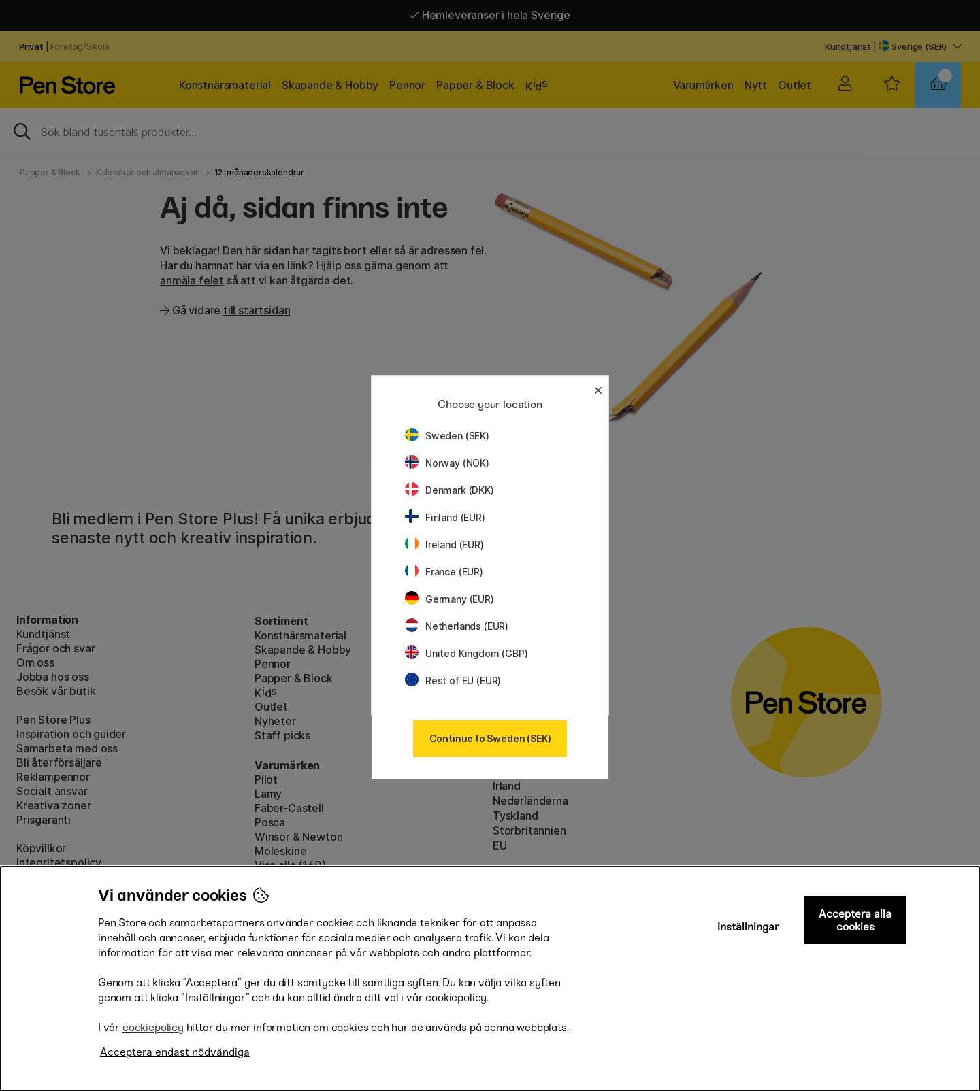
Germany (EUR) (449, 599)
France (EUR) (444, 571)
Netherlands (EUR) (456, 626)
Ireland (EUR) (444, 544)
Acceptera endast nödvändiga (175, 1051)
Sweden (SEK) (447, 435)
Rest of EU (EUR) (453, 680)
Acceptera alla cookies (855, 920)
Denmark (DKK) (449, 490)
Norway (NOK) (447, 463)
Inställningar (748, 926)
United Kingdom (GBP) (466, 653)
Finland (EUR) (445, 517)
